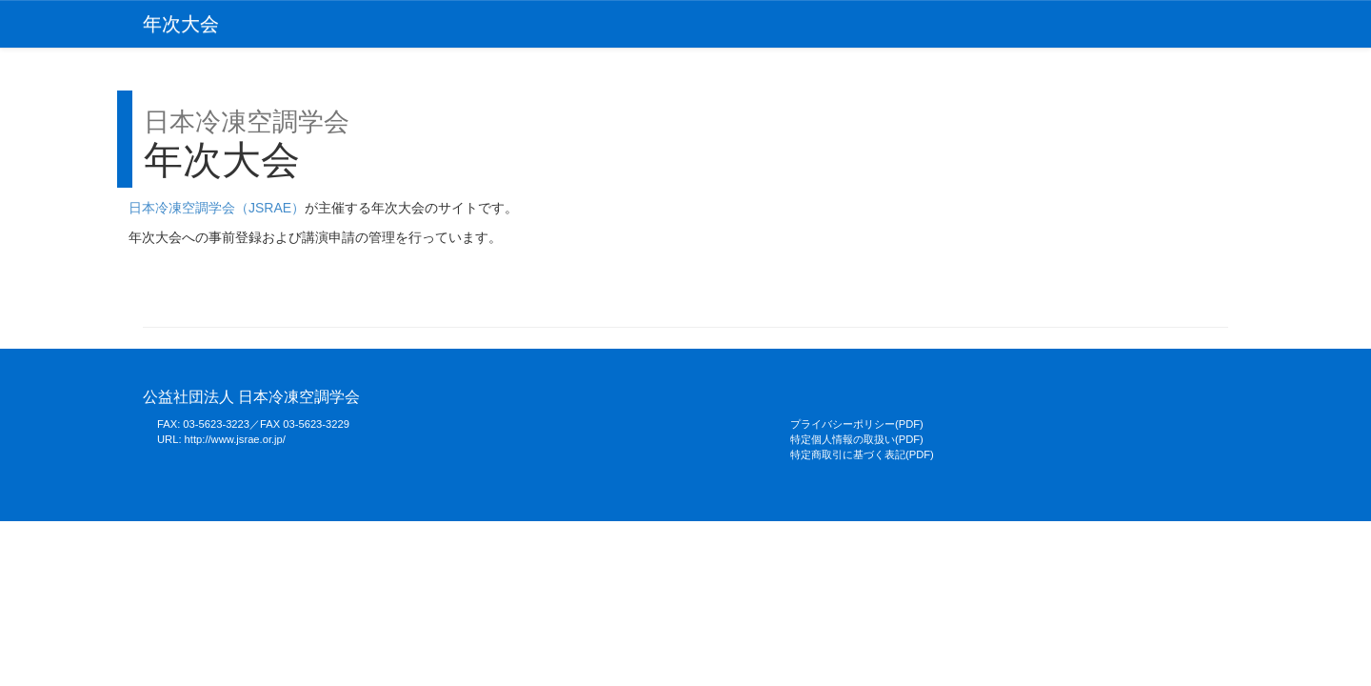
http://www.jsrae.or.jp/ (235, 439)
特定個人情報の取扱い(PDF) (857, 439)
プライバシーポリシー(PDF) (857, 424)
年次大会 (181, 23)
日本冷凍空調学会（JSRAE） (217, 207)
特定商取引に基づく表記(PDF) (862, 454)
